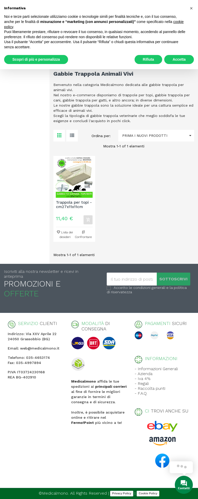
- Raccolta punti (150, 388)
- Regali (142, 383)
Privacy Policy (121, 493)
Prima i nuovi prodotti (158, 135)
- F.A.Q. (141, 393)
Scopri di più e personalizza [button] (36, 59)
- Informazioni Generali (156, 368)
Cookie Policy (148, 493)
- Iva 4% (143, 378)
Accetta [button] (179, 59)
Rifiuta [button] (148, 59)
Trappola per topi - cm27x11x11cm (74, 204)
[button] (191, 8)
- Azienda (143, 373)
